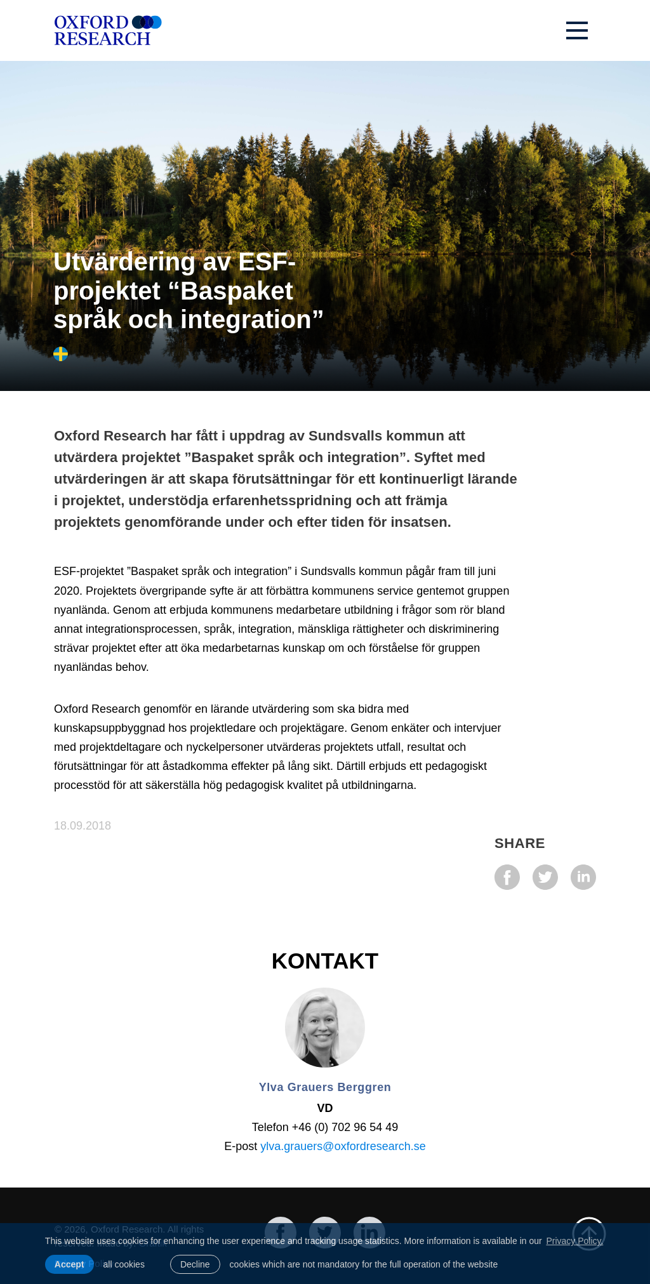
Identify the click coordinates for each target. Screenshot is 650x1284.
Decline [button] (195, 1264)
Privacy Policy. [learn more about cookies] (574, 1241)
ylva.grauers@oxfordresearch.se (342, 1146)
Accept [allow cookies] (69, 1264)
